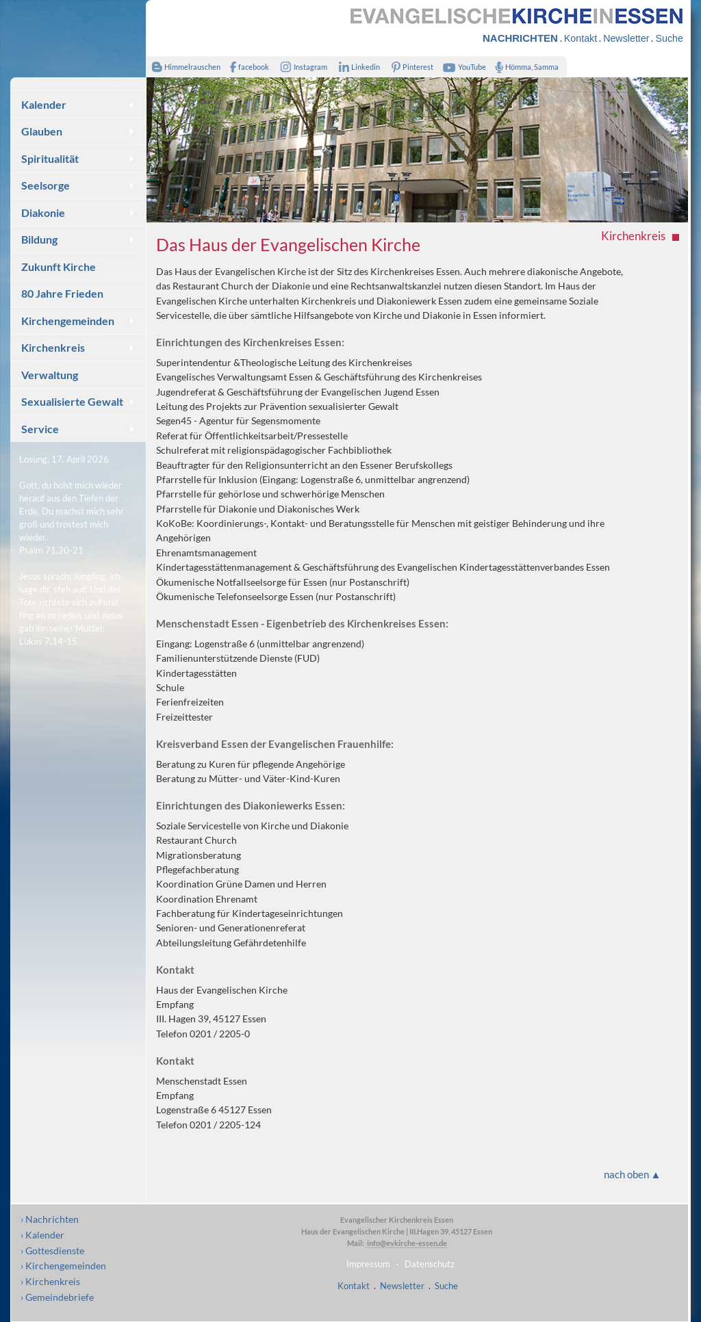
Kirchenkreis (53, 347)
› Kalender (42, 1235)
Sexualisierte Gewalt (72, 401)
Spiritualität (50, 158)
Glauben (41, 131)
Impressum (368, 1263)
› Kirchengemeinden (63, 1265)
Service (40, 428)
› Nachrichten (50, 1219)
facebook (246, 66)
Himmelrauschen (183, 66)
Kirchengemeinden (67, 320)
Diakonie (43, 212)
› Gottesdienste (52, 1250)
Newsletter (626, 38)
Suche (669, 38)
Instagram (301, 66)
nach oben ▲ (632, 1174)
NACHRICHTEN (520, 38)
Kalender (43, 104)
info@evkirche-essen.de (406, 1243)
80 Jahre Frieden (62, 293)
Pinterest (410, 66)
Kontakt (580, 38)
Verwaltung (49, 374)
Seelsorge (45, 185)
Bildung (39, 239)
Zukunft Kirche (58, 266)
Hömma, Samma (524, 66)
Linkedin (356, 66)
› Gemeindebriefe (57, 1297)
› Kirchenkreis (50, 1281)
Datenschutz (430, 1263)
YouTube (462, 66)
